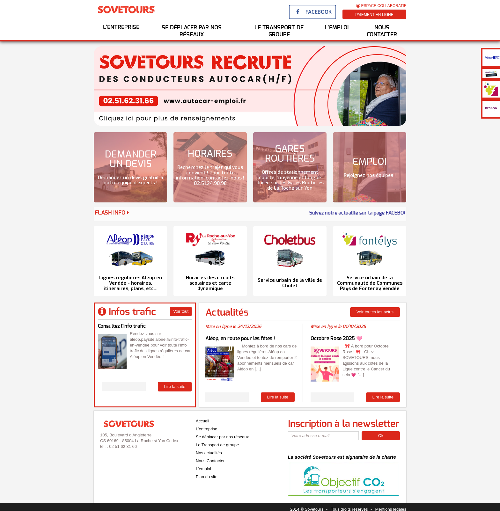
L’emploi (203, 468)
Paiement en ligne (374, 14)
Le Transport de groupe (217, 444)
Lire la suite (174, 386)
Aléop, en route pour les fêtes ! (240, 338)
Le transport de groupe (279, 31)
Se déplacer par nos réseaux (192, 31)
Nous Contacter (382, 31)
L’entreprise (121, 27)
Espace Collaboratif (381, 6)
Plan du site (206, 476)
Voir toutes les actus (375, 312)
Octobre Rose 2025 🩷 (337, 338)
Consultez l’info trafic (122, 326)
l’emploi (337, 28)
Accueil (202, 421)
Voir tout (180, 311)
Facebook (318, 12)
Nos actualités (209, 452)
